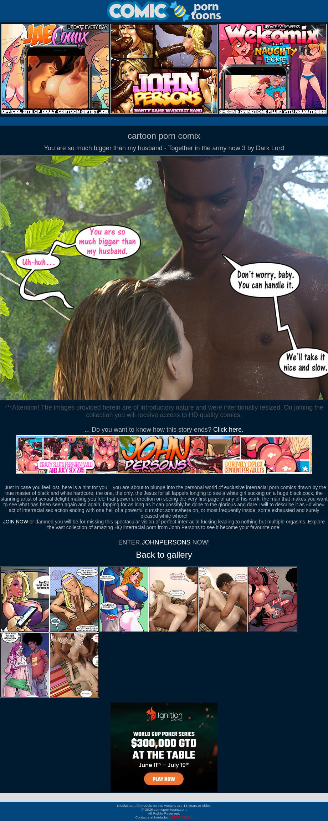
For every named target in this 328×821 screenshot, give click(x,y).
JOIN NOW (15, 521)
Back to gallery (164, 554)
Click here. (228, 429)
